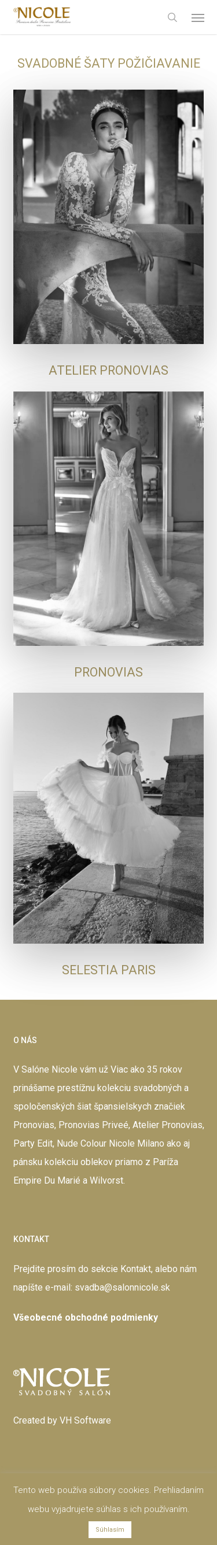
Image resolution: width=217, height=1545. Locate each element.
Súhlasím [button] (109, 1529)
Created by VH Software (62, 1420)
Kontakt (135, 1268)
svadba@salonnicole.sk (122, 1287)
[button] (198, 17)
